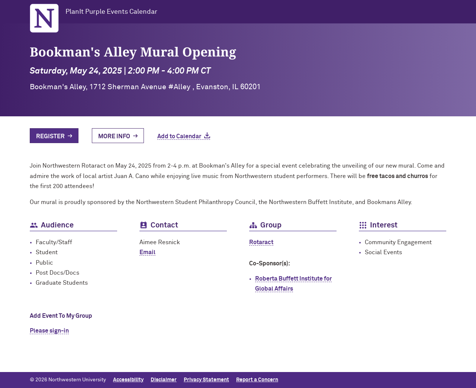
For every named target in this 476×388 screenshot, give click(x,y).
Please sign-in (49, 331)
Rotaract (261, 242)
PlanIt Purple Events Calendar (111, 12)
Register (50, 136)
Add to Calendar (179, 136)
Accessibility (128, 379)
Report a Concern (257, 379)
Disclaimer (164, 379)
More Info (114, 136)
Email (147, 252)
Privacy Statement (206, 379)
